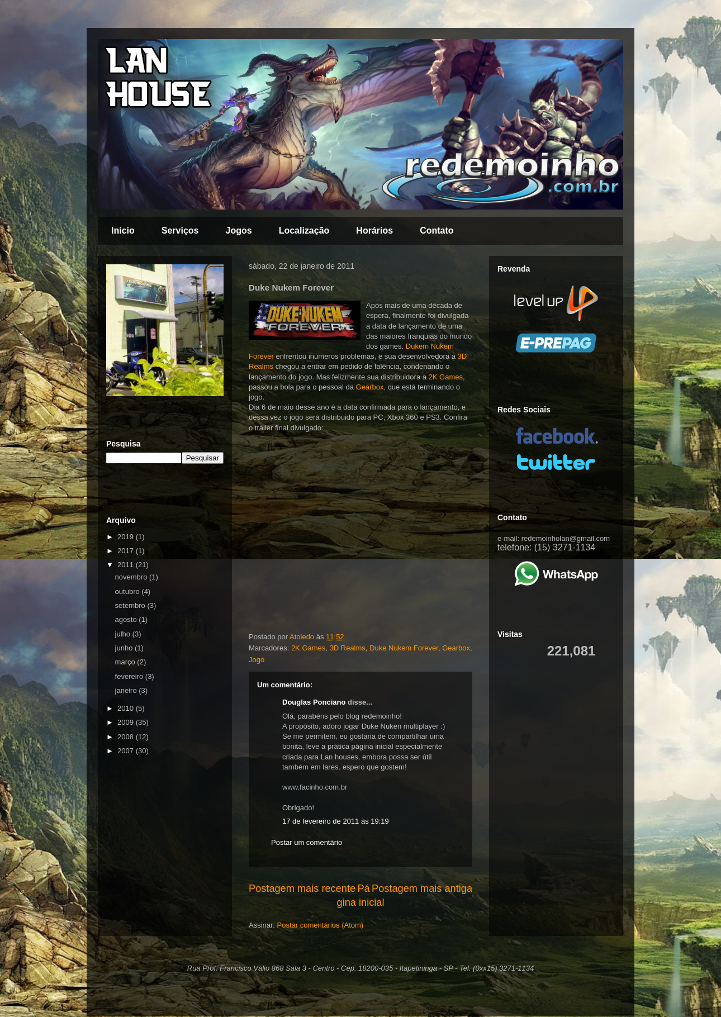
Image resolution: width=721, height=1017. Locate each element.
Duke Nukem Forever (403, 648)
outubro (128, 591)
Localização (304, 230)
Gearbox (370, 387)
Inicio (123, 230)
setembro (131, 605)
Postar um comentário (306, 842)
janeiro (127, 690)
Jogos (239, 230)
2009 (126, 722)
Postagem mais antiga (422, 888)
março (126, 662)
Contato (436, 230)
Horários (374, 230)
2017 (126, 550)
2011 (126, 564)
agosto (127, 619)
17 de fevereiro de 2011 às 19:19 (335, 821)
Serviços (180, 230)
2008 (126, 737)
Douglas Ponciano (313, 702)
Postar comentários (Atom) (320, 925)
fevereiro (130, 676)
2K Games (446, 377)
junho (125, 648)
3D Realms (348, 648)
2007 (126, 751)
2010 (126, 708)
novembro (132, 577)
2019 (126, 537)
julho (123, 634)
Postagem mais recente (302, 888)
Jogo (256, 659)
